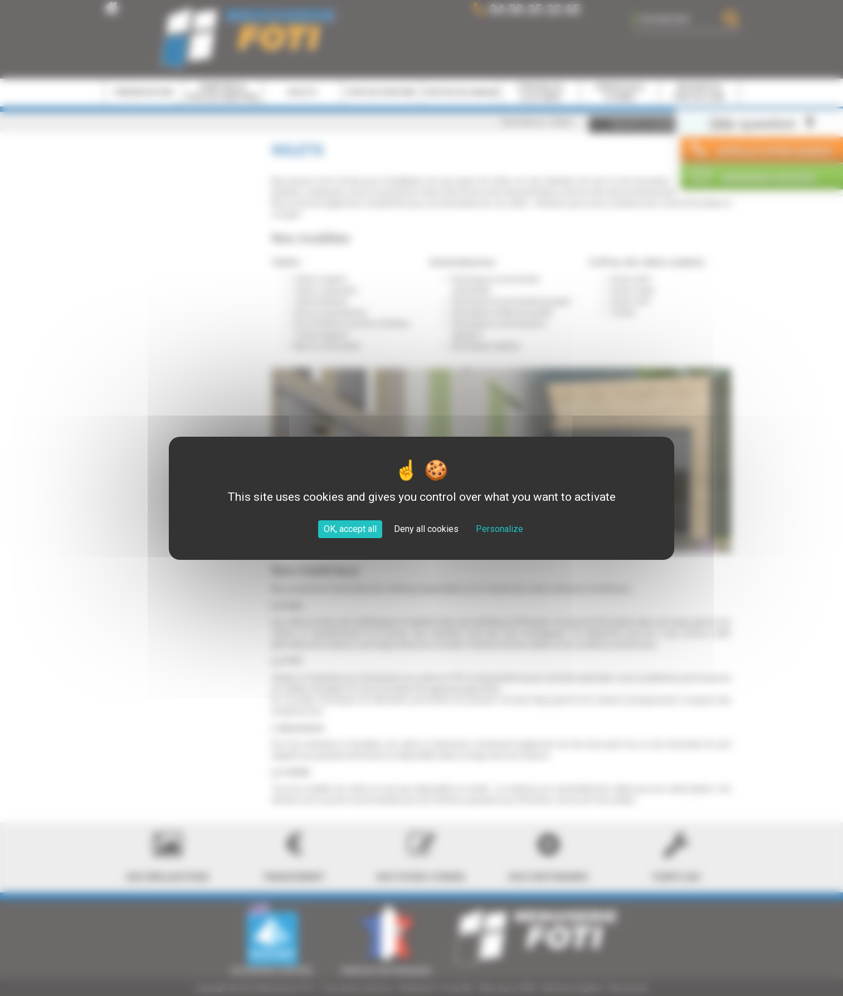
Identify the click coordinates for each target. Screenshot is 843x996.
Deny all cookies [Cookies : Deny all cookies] (426, 529)
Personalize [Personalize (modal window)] (499, 529)
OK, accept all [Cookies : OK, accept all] (350, 529)
